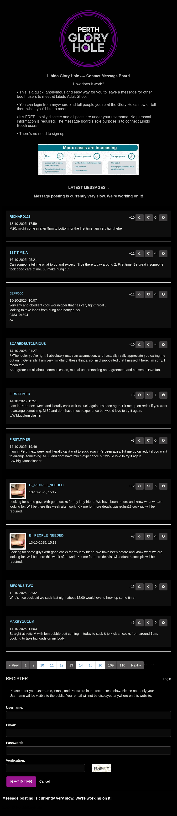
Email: (11, 725)
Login (167, 679)
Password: (14, 743)
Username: (14, 707)
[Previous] (14, 665)
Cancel (44, 781)
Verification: (15, 760)
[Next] (136, 665)
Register (21, 781)
